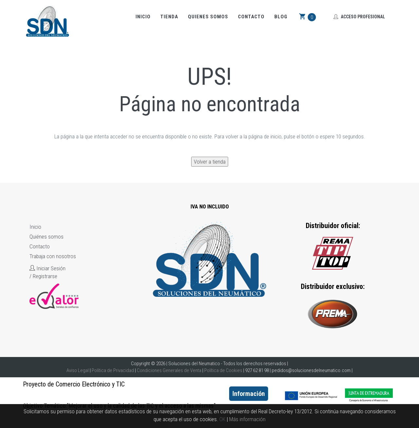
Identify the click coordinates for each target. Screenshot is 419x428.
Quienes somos (208, 17)
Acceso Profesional (359, 16)
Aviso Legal (77, 370)
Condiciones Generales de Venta (169, 370)
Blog (280, 17)
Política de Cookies (223, 370)
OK (222, 419)
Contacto (251, 17)
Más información (247, 419)
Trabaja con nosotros (52, 256)
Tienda (169, 17)
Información (248, 394)
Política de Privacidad (113, 370)
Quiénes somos (46, 236)
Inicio (143, 17)
